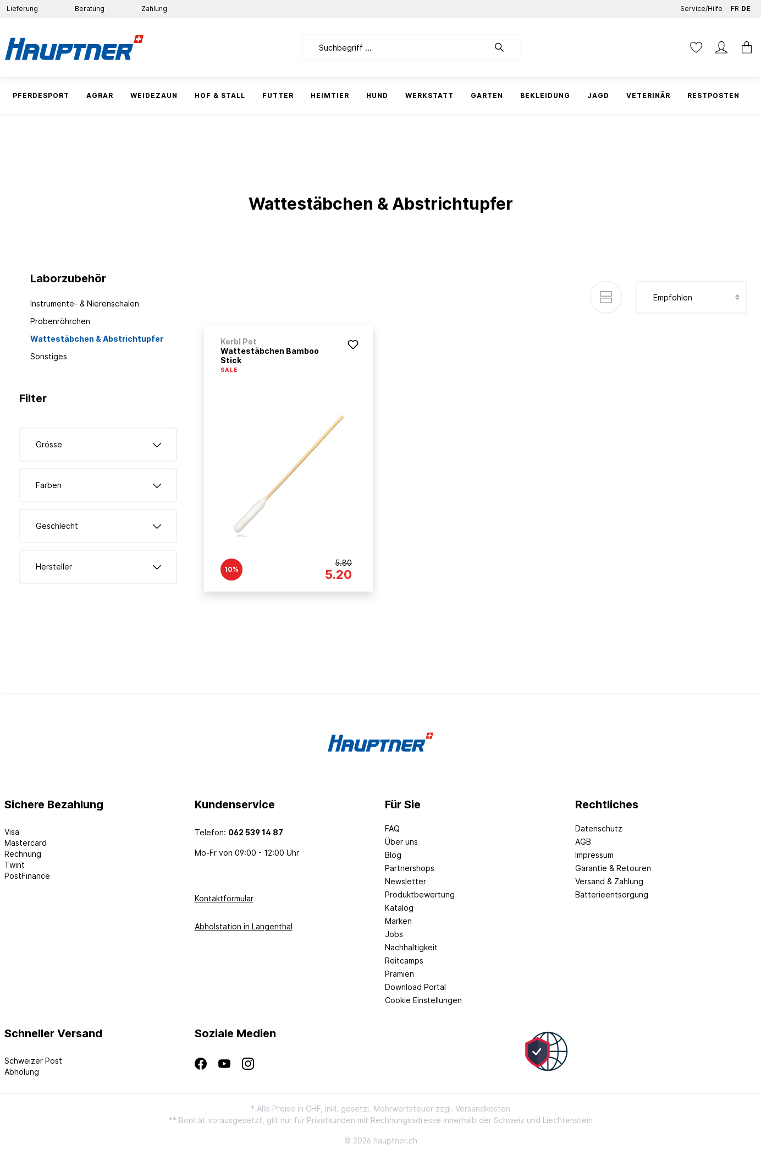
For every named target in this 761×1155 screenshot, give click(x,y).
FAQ (392, 828)
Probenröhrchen (60, 321)
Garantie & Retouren (613, 868)
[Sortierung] (691, 297)
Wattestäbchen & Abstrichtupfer (96, 338)
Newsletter (405, 881)
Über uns (401, 841)
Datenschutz (598, 828)
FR (735, 6)
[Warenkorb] (743, 47)
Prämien (399, 973)
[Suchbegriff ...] (395, 47)
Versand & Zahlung (609, 881)
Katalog (399, 907)
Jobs (394, 934)
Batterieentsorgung (611, 894)
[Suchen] (504, 47)
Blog (393, 855)
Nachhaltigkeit (411, 947)
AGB (583, 841)
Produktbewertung (420, 894)
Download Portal (415, 987)
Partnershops (409, 868)
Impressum (594, 855)
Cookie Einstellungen (423, 1000)
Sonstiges (48, 356)
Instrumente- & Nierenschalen (84, 303)
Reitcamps (404, 960)
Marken (398, 921)
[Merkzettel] (696, 47)
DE (746, 6)
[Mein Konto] (721, 47)
